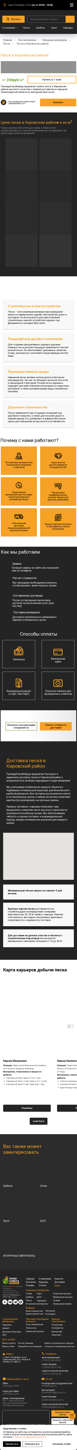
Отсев (29, 1293)
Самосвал (56, 1335)
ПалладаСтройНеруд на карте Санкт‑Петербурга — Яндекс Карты (26, 1424)
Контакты (31, 1282)
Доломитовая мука (11, 1331)
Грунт (54, 27)
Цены (57, 1285)
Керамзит (42, 1300)
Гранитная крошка (62, 1293)
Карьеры (68, 27)
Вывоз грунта (9, 1343)
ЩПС (39, 1297)
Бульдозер (57, 1331)
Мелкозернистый (34, 1311)
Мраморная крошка (62, 1297)
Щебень (40, 27)
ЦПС (4, 1335)
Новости (59, 1278)
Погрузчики (57, 1325)
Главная (7, 40)
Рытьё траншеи (25, 1343)
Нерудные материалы (54, 40)
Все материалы (27, 40)
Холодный (50, 1314)
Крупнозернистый (34, 1314)
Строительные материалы (10, 1320)
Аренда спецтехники (58, 1320)
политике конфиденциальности (29, 1437)
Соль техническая (34, 1324)
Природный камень (62, 1304)
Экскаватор (57, 1328)
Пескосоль (31, 1328)
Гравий (56, 1300)
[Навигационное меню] (71, 5)
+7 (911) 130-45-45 (51, 1374)
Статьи (42, 1285)
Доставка (60, 1282)
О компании (9, 27)
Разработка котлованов (30, 1346)
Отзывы (30, 1285)
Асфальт (30, 1308)
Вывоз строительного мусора (59, 1343)
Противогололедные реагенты (37, 1320)
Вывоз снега (8, 1346)
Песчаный (50, 1311)
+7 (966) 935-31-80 (51, 1367)
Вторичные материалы (37, 1303)
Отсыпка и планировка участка (59, 1346)
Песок (26, 27)
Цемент (6, 1328)
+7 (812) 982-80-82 (51, 1360)
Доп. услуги (8, 1339)
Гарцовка (6, 1325)
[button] (52, 79)
